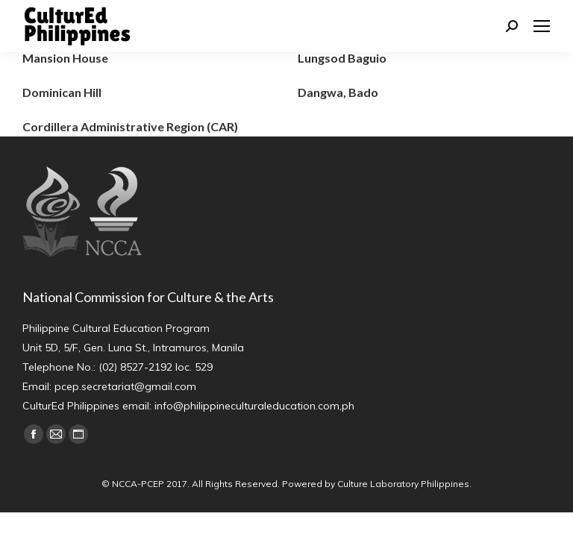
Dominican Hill (61, 92)
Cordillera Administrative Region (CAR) (130, 126)
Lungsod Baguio (342, 58)
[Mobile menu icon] (542, 26)
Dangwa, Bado (338, 92)
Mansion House (65, 58)
